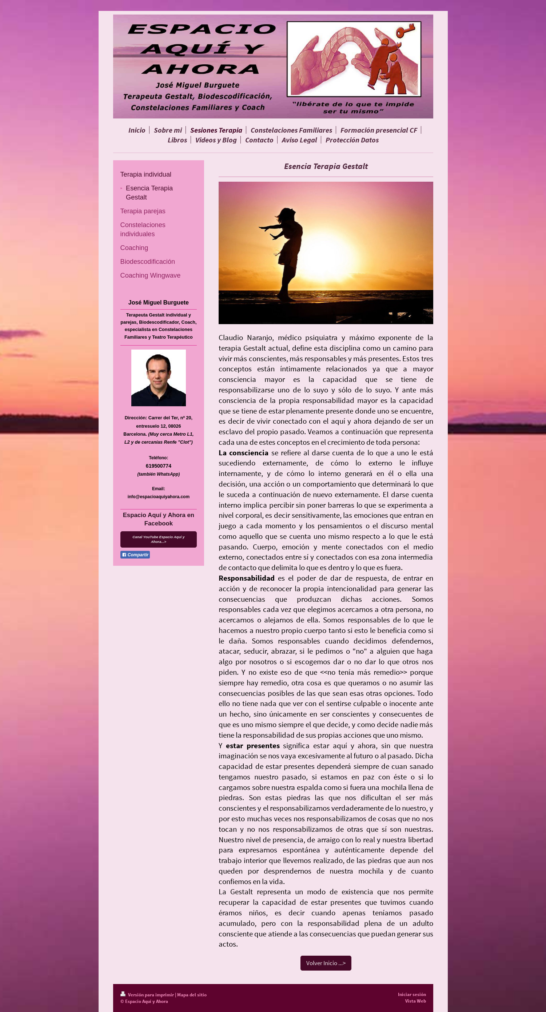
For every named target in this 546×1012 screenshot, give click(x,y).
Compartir (135, 554)
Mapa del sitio (192, 995)
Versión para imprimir (147, 995)
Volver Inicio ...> (326, 963)
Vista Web (415, 1001)
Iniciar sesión (412, 994)
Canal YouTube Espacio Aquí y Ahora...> (158, 539)
